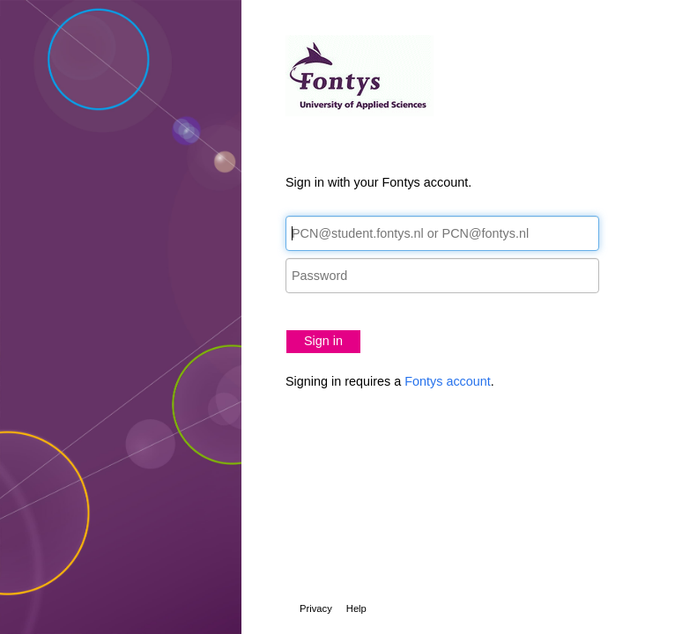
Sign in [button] (323, 341)
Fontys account (447, 381)
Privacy (316, 608)
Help (356, 608)
